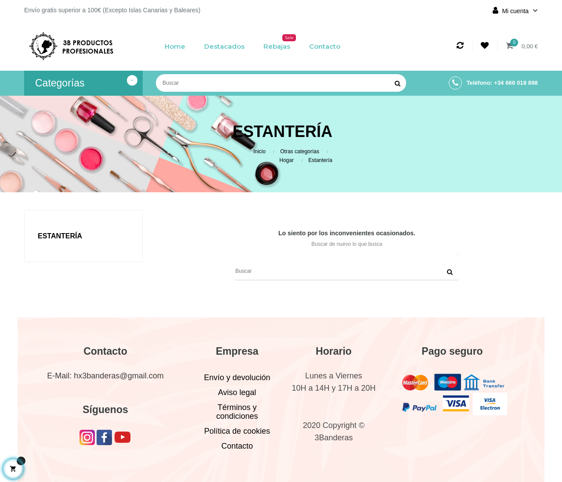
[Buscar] (281, 83)
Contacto (237, 446)
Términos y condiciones (237, 412)
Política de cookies (237, 431)
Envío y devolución (237, 377)
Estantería (60, 236)
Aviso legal (237, 392)
